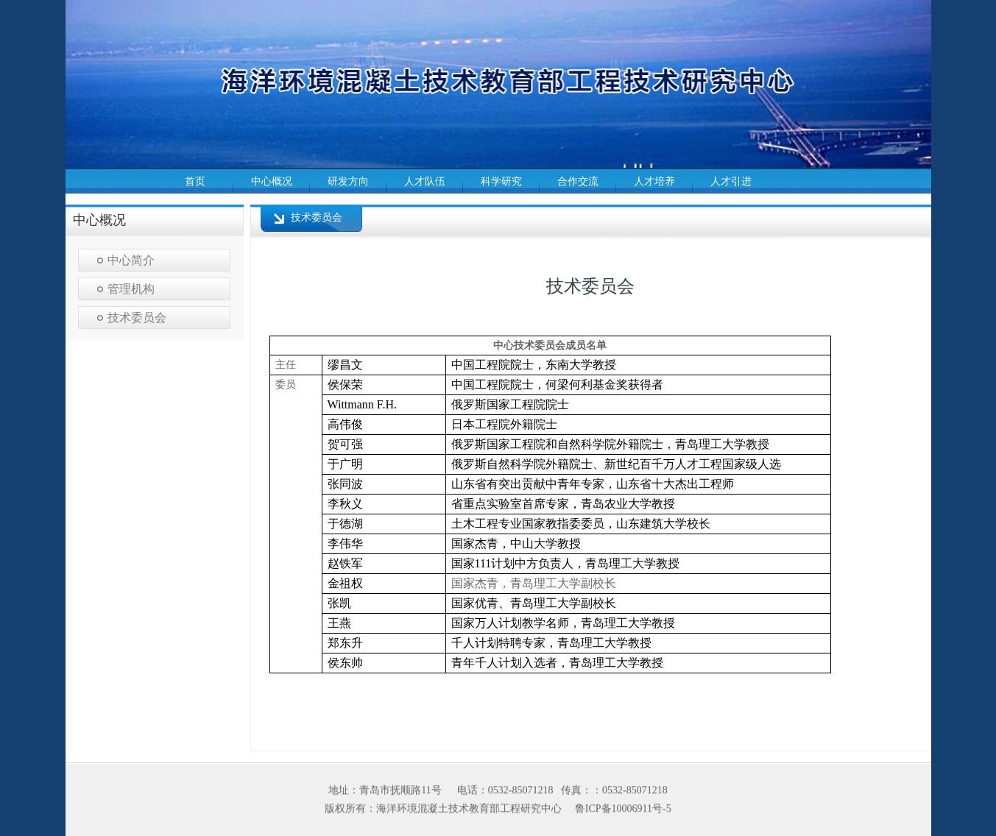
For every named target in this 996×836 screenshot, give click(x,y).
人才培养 (654, 181)
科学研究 (501, 181)
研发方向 (348, 181)
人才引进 (731, 181)
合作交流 (577, 181)
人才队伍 (424, 181)
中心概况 (271, 181)
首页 (195, 181)
